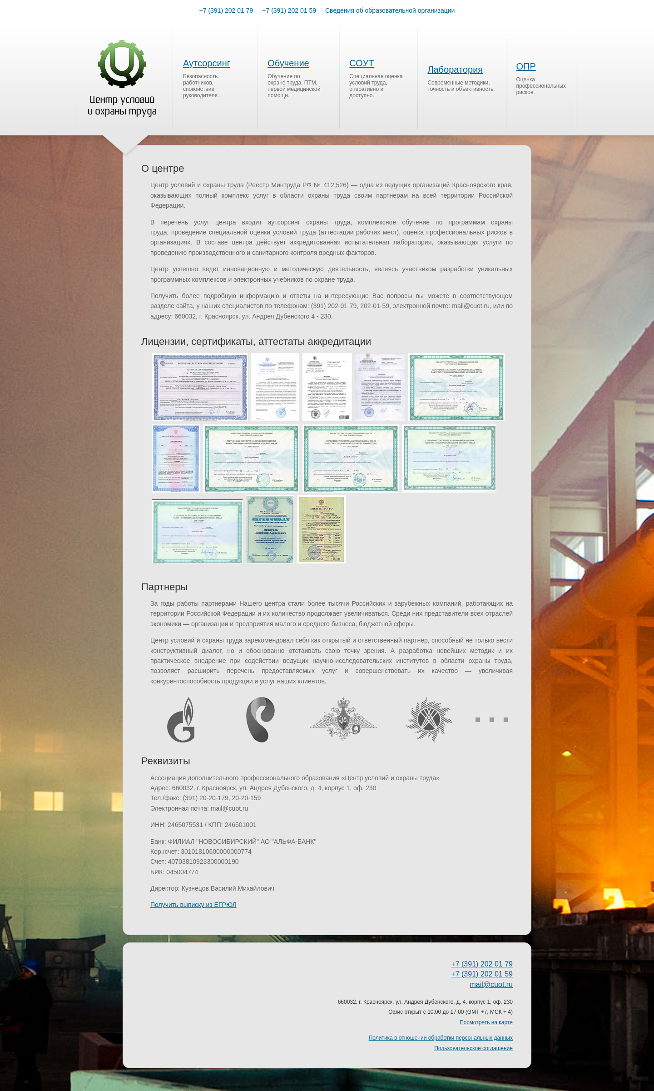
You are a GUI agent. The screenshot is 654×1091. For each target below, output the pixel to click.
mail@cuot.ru (491, 984)
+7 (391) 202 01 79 (226, 10)
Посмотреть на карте (486, 1022)
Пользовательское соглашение (473, 1048)
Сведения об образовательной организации (390, 10)
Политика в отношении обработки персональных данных (441, 1038)
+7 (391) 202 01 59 (289, 10)
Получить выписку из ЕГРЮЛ (193, 904)
